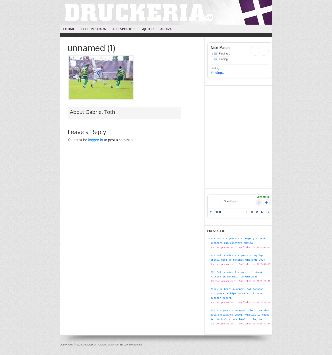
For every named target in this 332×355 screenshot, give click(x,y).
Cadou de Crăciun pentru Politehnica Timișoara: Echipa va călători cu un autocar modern (237, 293)
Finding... (218, 72)
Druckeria (166, 12)
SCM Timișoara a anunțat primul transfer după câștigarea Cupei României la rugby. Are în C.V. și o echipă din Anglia (241, 315)
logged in (95, 140)
